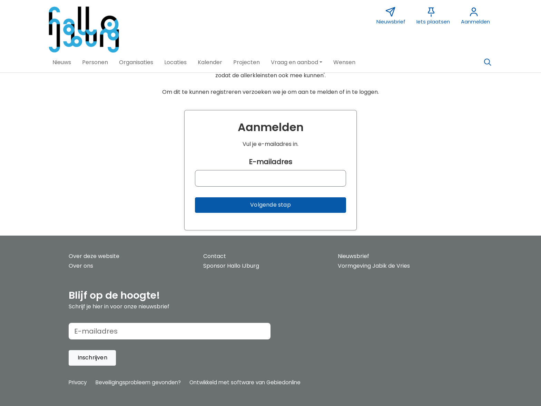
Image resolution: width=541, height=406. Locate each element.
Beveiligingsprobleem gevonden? (138, 382)
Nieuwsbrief (353, 256)
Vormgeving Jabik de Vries (374, 266)
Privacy (78, 382)
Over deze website (94, 256)
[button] (62, 62)
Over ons (81, 266)
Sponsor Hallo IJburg (231, 266)
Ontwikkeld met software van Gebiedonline (245, 382)
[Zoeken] (487, 62)
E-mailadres (270, 162)
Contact (214, 256)
